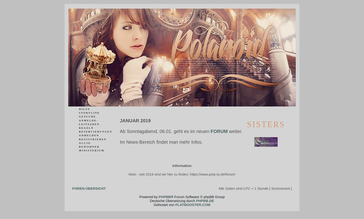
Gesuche (87, 116)
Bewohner (89, 146)
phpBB (165, 197)
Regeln (86, 127)
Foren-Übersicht (89, 188)
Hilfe (84, 109)
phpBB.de (205, 201)
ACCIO (85, 143)
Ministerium (91, 150)
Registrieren (93, 139)
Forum (219, 131)
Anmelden (89, 135)
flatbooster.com (192, 205)
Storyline (89, 112)
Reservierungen (95, 131)
